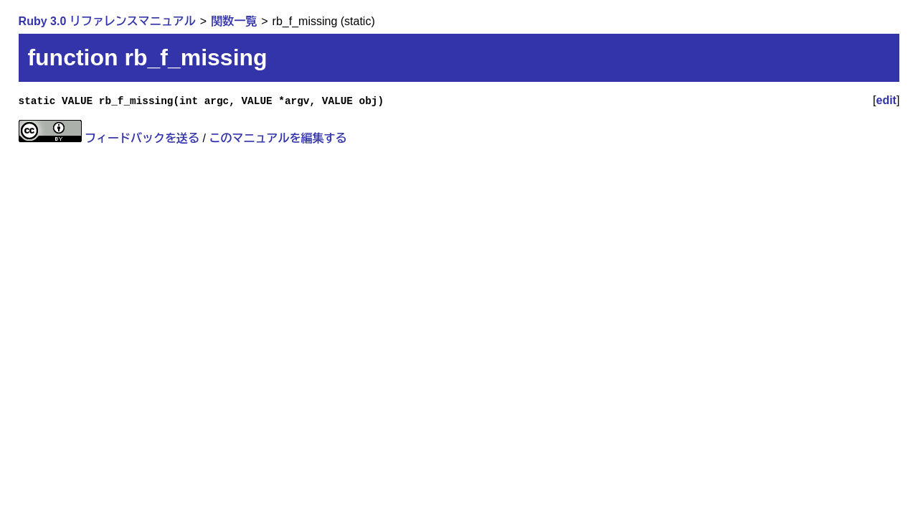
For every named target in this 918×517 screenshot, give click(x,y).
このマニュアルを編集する (277, 138)
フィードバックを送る (142, 138)
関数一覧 (234, 21)
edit (886, 100)
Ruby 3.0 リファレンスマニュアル (107, 21)
